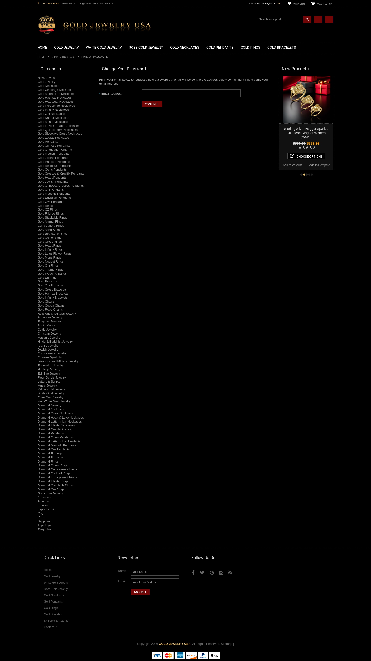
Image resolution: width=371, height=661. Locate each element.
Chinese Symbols (50, 357)
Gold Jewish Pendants (53, 181)
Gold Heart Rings (49, 245)
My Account (69, 3)
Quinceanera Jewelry (52, 353)
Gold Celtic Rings (49, 237)
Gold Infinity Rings (50, 249)
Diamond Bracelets (51, 457)
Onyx (41, 513)
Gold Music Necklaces (53, 121)
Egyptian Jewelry (49, 321)
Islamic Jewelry (48, 345)
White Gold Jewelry (51, 393)
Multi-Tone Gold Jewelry (54, 401)
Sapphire (44, 521)
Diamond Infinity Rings (53, 481)
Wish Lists (299, 3)
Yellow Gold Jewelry (51, 389)
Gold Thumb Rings (50, 269)
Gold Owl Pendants (51, 201)
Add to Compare (319, 165)
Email (122, 581)
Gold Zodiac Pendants (53, 157)
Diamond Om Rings (51, 489)
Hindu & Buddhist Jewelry (55, 341)
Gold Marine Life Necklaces (56, 94)
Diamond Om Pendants (54, 449)
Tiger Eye (44, 525)
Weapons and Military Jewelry (58, 361)
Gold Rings (45, 205)
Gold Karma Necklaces (53, 117)
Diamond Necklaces (51, 409)
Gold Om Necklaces (51, 113)
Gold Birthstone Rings (52, 233)
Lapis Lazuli (46, 509)
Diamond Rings (48, 461)
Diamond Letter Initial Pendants (59, 441)
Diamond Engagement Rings (57, 477)
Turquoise (44, 529)
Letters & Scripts (49, 381)
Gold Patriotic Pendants (54, 161)
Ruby (41, 517)
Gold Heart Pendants (52, 177)
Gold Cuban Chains (51, 305)
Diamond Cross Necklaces (56, 413)
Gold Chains (46, 301)
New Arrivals (46, 77)
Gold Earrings (47, 277)
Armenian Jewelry (50, 317)
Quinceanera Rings (51, 225)
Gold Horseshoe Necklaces (56, 105)
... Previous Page (63, 57)
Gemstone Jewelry (50, 493)
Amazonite (45, 497)
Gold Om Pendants (51, 189)
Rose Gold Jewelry (50, 397)
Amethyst (44, 501)
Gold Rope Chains (50, 309)
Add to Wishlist (292, 165)
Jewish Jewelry (48, 349)
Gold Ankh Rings (49, 229)
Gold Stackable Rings (52, 217)
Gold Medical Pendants (53, 153)
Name (122, 571)
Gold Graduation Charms (55, 149)
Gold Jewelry (46, 82)
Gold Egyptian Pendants (54, 197)
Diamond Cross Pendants (55, 437)
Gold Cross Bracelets (52, 289)
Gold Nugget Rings (51, 261)
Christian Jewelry (49, 333)
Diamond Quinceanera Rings (57, 469)
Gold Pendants (48, 141)
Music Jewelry (47, 385)
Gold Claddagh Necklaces (55, 90)
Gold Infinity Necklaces (53, 109)
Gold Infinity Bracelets (52, 297)
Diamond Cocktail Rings (54, 473)
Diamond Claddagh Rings (55, 485)
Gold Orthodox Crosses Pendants (61, 185)
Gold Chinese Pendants (54, 145)
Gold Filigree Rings (51, 213)
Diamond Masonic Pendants (57, 445)
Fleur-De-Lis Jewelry (52, 377)
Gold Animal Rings (50, 221)
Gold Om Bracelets (51, 285)
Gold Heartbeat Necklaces (56, 101)
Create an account (102, 3)
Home (41, 57)
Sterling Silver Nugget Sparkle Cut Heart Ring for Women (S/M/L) (306, 133)
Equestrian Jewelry (51, 365)
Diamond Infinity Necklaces (56, 425)
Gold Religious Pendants (54, 165)
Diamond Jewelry (49, 405)
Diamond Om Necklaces (54, 429)
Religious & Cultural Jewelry (57, 313)
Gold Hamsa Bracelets (53, 293)
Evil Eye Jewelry (49, 373)
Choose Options (306, 156)
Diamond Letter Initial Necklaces (60, 421)
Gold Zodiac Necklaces (53, 137)
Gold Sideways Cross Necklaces (60, 133)
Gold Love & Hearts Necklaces (59, 126)
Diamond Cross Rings (52, 465)
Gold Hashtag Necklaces (54, 97)
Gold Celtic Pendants (52, 169)
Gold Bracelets (48, 281)
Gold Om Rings (48, 265)
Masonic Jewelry (49, 337)
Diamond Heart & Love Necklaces (61, 417)
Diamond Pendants (51, 433)
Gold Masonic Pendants (54, 193)
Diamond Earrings (50, 453)
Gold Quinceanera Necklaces (58, 130)
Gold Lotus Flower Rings (54, 253)
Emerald (43, 505)
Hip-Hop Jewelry (49, 369)
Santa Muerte (47, 325)
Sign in (84, 3)
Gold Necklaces (48, 86)
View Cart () (324, 4)
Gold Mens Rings (49, 257)
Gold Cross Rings (50, 241)
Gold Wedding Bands (52, 273)
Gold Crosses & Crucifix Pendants (61, 173)
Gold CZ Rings (48, 209)
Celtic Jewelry (47, 329)
